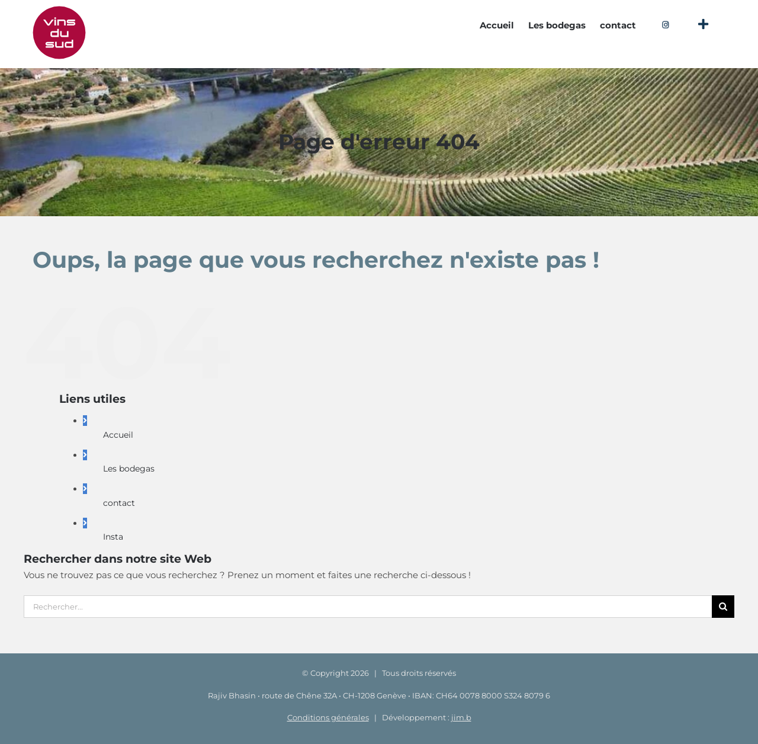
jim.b (461, 717)
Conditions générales (328, 717)
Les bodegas (129, 468)
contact (119, 503)
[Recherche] (723, 606)
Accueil (118, 434)
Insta (113, 536)
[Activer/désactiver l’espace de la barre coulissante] (703, 25)
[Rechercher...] (368, 606)
